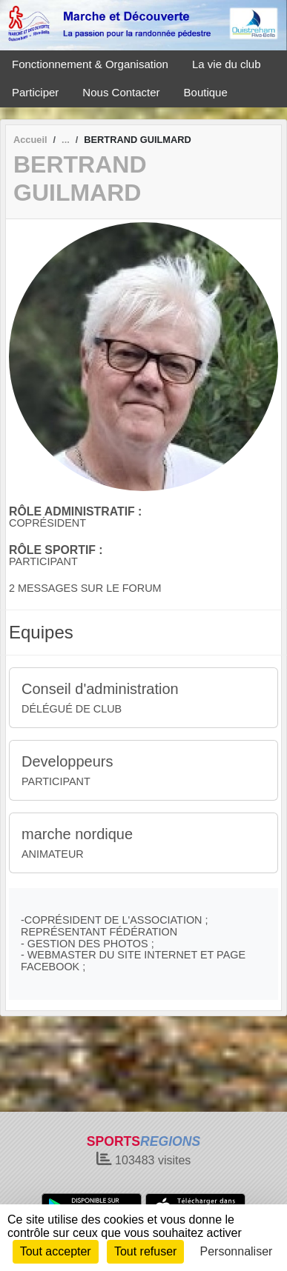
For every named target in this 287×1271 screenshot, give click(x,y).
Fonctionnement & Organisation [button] (90, 64)
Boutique (206, 92)
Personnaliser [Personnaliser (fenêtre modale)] (236, 1251)
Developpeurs (67, 761)
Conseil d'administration (100, 689)
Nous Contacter (120, 92)
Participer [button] (35, 92)
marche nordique (77, 834)
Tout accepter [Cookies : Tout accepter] (55, 1251)
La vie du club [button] (226, 64)
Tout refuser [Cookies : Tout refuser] (145, 1251)
